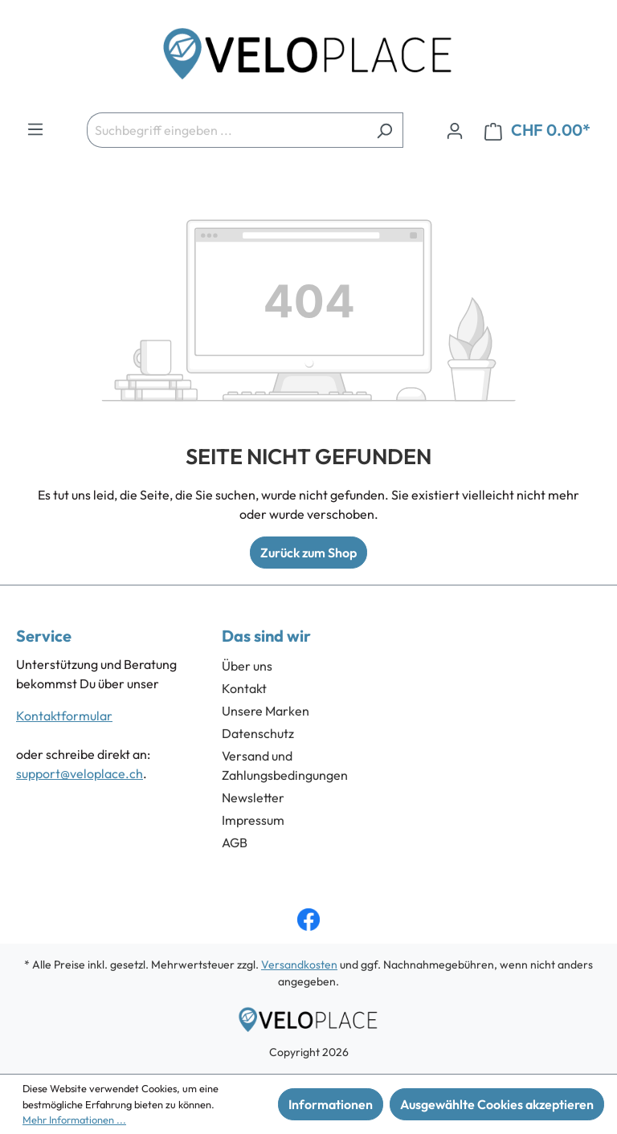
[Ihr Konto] (454, 130)
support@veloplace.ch (79, 773)
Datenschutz (258, 733)
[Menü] (35, 128)
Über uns (247, 666)
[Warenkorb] (537, 130)
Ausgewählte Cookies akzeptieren (497, 1104)
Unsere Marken (265, 711)
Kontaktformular (64, 716)
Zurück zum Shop (308, 553)
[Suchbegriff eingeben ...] (226, 130)
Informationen (330, 1104)
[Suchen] (384, 130)
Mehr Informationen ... (74, 1119)
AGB (234, 842)
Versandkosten (299, 964)
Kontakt (244, 688)
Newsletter (253, 797)
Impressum (253, 820)
